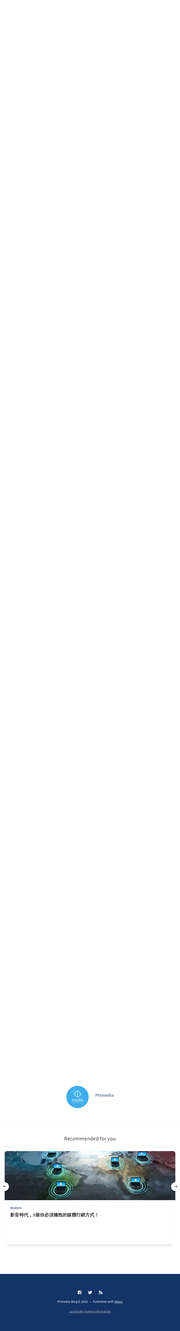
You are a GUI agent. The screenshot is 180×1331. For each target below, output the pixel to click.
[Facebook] (79, 1293)
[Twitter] (90, 1293)
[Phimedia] (77, 1097)
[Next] (175, 1186)
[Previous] (4, 1186)
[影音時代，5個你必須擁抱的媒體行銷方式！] (90, 1228)
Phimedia (104, 1095)
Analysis (16, 1208)
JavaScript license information (90, 1311)
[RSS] (100, 1293)
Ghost (119, 1302)
